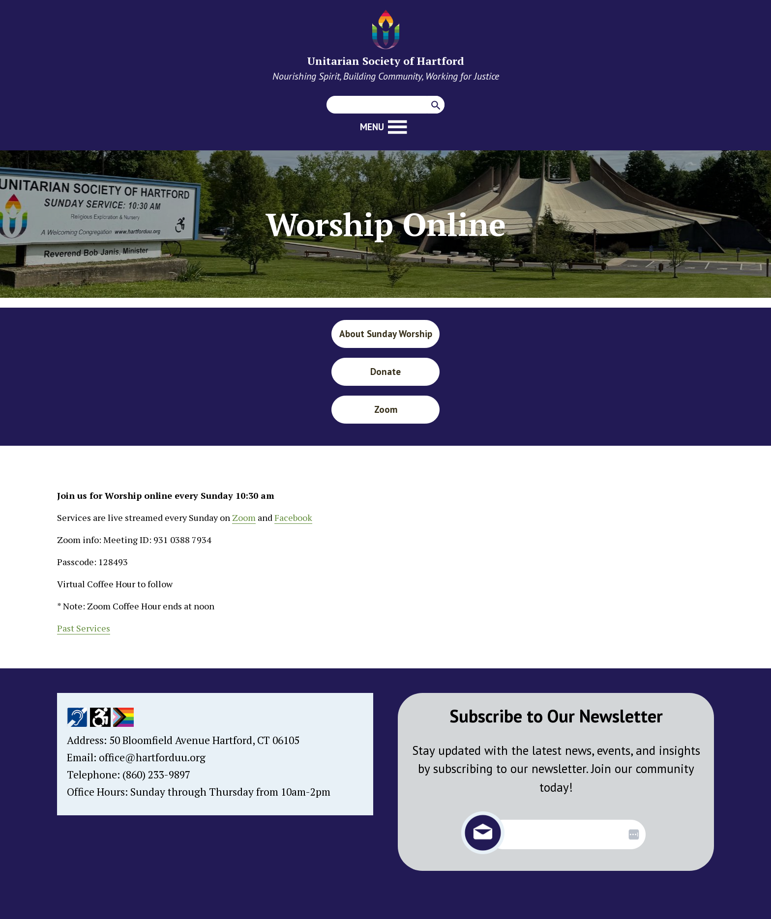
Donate (385, 371)
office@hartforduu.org (152, 757)
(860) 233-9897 (156, 774)
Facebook (293, 517)
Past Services (83, 628)
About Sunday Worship (385, 334)
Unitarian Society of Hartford (385, 61)
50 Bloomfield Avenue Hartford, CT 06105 (204, 740)
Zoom (385, 409)
